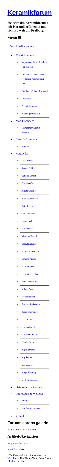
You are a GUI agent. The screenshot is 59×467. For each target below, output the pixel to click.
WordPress (12, 458)
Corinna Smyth (28, 327)
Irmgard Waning (28, 372)
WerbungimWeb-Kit (30, 113)
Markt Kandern (25, 121)
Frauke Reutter (28, 296)
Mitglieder (22, 153)
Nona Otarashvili (29, 281)
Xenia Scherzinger (29, 312)
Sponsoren (26, 98)
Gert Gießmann (28, 213)
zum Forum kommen (30, 408)
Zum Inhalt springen (21, 46)
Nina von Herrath (29, 236)
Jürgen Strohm (28, 349)
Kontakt (25, 146)
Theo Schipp (27, 319)
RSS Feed (19, 416)
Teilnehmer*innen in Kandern (30, 130)
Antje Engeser (27, 206)
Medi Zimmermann (30, 380)
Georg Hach (26, 221)
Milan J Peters (27, 289)
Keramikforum (29, 12)
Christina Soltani (29, 334)
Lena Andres (27, 160)
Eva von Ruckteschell (31, 304)
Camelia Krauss (28, 259)
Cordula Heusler (28, 244)
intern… (25, 400)
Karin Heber (27, 228)
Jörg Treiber (26, 357)
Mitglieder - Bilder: (16, 449)
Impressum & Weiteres (29, 393)
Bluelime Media (15, 461)
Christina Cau (27, 183)
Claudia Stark (27, 342)
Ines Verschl (26, 365)
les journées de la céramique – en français (34, 64)
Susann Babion (28, 168)
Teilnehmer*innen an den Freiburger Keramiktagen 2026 (32, 79)
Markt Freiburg (25, 55)
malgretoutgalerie (17, 443)
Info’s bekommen (26, 139)
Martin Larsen (27, 266)
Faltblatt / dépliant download (34, 91)
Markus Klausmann (30, 251)
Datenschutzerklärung (29, 387)
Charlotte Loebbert (30, 274)
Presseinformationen (30, 106)
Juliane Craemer (28, 190)
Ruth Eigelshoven (29, 198)
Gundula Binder (28, 175)
